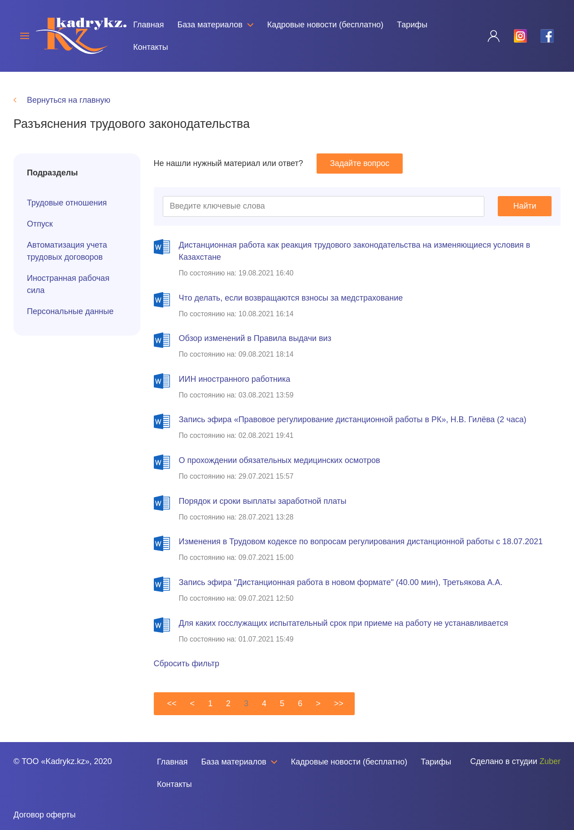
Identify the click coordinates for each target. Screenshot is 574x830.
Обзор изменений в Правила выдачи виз (255, 338)
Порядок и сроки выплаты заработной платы (263, 501)
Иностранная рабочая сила (68, 284)
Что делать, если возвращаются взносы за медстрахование (291, 297)
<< (172, 703)
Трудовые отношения (67, 202)
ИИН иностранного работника (235, 379)
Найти (524, 205)
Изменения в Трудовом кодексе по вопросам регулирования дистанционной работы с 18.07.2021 (361, 541)
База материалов (215, 24)
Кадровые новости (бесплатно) (325, 24)
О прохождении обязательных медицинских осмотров (279, 460)
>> (339, 703)
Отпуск (40, 223)
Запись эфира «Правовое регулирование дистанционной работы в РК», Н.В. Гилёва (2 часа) (352, 419)
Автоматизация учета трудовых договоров (67, 251)
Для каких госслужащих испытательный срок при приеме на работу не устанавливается (343, 623)
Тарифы (412, 24)
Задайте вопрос (360, 163)
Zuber (550, 761)
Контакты (150, 47)
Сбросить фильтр (187, 663)
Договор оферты (44, 814)
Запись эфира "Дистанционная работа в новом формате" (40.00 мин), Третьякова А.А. (341, 582)
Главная (148, 24)
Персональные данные (70, 311)
